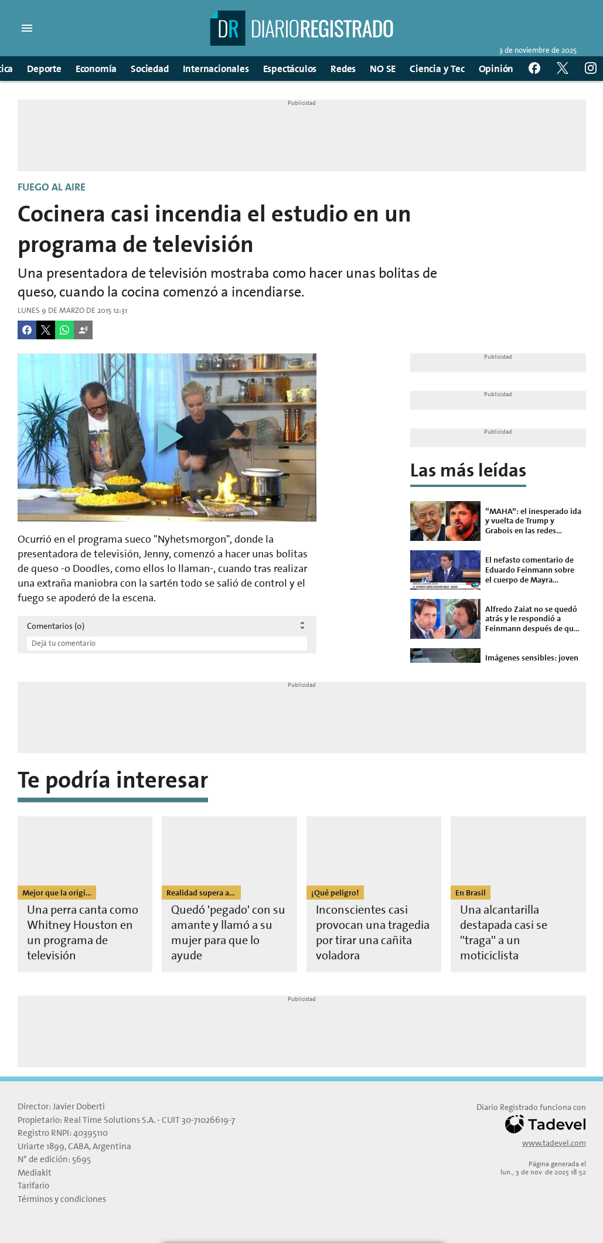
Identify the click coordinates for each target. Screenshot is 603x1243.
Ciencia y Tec (437, 68)
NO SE (383, 68)
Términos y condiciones (62, 1199)
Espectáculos (290, 68)
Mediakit (35, 1173)
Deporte (44, 68)
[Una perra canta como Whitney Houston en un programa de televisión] (85, 894)
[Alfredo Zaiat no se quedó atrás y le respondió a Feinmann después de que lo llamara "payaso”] (498, 618)
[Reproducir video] (167, 437)
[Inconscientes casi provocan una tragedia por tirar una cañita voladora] (374, 894)
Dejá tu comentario (64, 643)
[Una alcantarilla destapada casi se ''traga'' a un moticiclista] (518, 894)
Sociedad (149, 68)
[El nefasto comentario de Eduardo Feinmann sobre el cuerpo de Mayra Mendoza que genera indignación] (498, 569)
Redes (343, 68)
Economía (96, 68)
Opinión (496, 68)
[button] (27, 28)
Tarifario (33, 1185)
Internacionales (216, 68)
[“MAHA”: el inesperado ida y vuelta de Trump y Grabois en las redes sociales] (498, 521)
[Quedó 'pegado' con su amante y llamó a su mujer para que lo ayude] (229, 894)
